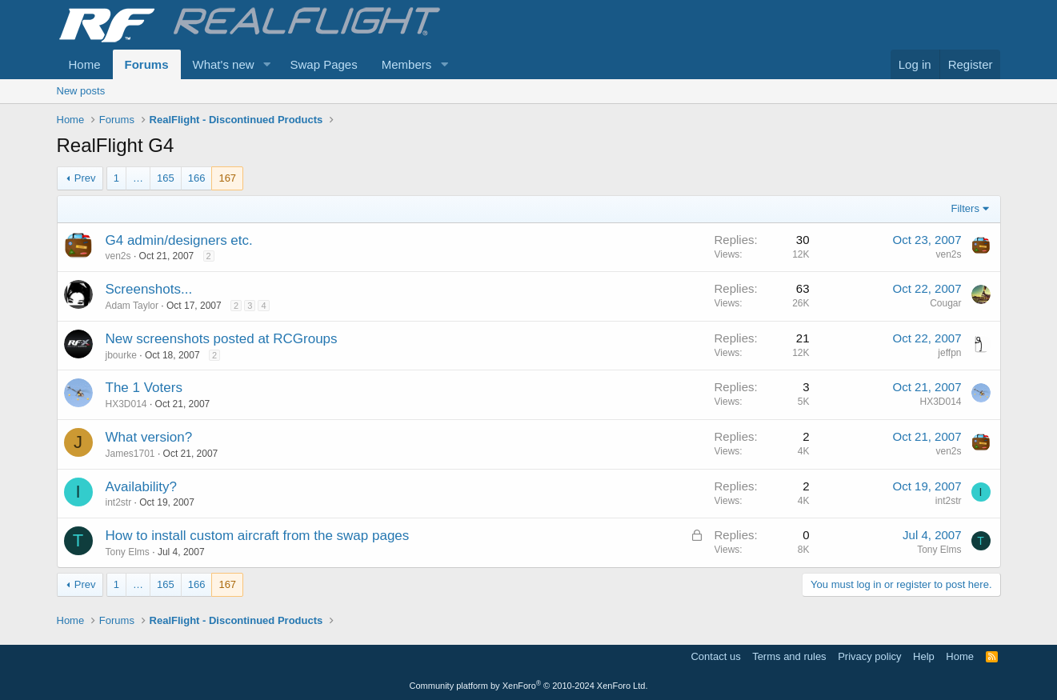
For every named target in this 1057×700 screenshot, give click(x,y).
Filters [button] (965, 208)
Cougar (945, 303)
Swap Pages (323, 64)
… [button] (138, 178)
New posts (81, 91)
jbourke (121, 355)
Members (407, 64)
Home (85, 64)
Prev (85, 178)
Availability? (141, 486)
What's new (223, 64)
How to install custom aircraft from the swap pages (258, 535)
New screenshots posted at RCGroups (222, 338)
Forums (147, 64)
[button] (266, 64)
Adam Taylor (132, 305)
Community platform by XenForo (529, 685)
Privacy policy (869, 656)
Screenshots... (149, 289)
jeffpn (949, 352)
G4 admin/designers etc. (179, 240)
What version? (149, 437)
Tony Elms (128, 552)
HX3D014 (126, 404)
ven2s (118, 256)
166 (197, 178)
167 (227, 178)
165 (165, 178)
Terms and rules (789, 656)
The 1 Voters (144, 387)
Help (924, 656)
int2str (119, 502)
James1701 (130, 453)
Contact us (715, 656)
